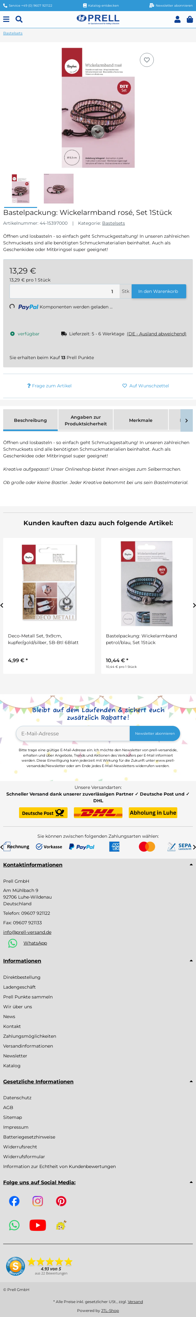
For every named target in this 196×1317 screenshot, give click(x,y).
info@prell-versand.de (27, 932)
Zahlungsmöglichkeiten (29, 1036)
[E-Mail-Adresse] (73, 733)
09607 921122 (35, 913)
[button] (177, 19)
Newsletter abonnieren (155, 733)
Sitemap (12, 1117)
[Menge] (65, 291)
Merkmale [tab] (141, 420)
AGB (8, 1107)
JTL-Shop (110, 1310)
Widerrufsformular (24, 1156)
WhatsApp (35, 943)
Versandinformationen (28, 1046)
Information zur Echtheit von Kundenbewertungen (59, 1166)
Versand (135, 1301)
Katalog (12, 1065)
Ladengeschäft (19, 987)
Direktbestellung (22, 977)
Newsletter (15, 1056)
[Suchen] (19, 19)
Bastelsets (113, 223)
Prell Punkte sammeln (28, 997)
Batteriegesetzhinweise (29, 1137)
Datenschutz (17, 1098)
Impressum (16, 1127)
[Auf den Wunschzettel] (147, 60)
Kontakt (12, 1026)
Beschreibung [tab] (30, 420)
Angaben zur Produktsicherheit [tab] (86, 420)
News (9, 1016)
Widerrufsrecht (20, 1147)
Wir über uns (17, 1007)
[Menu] (6, 19)
